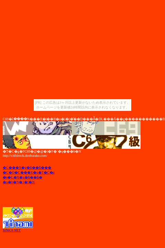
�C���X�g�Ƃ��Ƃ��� (27, 167)
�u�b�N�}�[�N (19, 182)
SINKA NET (12, 230)
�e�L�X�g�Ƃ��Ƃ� (22, 177)
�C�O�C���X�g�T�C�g (29, 172)
